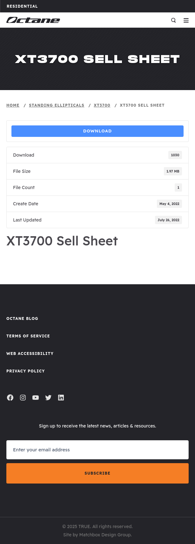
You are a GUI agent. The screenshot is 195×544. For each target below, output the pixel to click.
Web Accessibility (30, 353)
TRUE (84, 526)
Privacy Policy (25, 371)
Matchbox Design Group (105, 535)
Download (97, 130)
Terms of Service (28, 336)
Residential (25, 6)
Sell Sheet (97, 255)
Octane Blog (22, 318)
